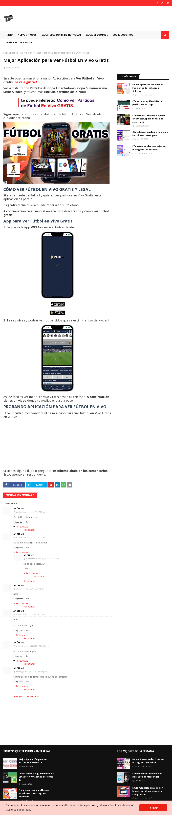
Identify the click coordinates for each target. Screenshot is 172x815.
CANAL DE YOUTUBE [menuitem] (97, 34)
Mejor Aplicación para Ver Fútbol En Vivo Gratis (33, 761)
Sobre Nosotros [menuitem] (123, 34)
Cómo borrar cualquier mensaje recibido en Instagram (150, 133)
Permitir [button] (153, 807)
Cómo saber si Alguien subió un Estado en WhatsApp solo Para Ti (36, 777)
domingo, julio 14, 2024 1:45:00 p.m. (31, 671)
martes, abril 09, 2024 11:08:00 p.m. (31, 537)
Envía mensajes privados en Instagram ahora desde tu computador (147, 791)
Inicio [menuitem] (9, 34)
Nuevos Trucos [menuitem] (27, 34)
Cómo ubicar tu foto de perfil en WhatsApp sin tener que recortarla (148, 119)
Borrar (28, 522)
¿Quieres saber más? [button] (18, 809)
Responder (18, 522)
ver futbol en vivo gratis (31, 52)
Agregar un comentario (26, 696)
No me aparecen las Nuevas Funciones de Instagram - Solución (147, 88)
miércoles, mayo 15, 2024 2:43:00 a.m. (42, 558)
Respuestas (22, 526)
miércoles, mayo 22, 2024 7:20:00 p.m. (32, 646)
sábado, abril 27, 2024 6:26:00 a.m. (31, 614)
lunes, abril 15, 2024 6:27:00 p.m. (30, 588)
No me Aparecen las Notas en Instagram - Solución (148, 761)
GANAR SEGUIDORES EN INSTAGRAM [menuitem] (61, 34)
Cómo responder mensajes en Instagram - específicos (149, 148)
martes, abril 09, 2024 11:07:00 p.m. (31, 512)
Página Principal (10, 52)
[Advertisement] (143, 60)
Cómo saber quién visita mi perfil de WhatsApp (147, 103)
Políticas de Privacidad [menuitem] (20, 42)
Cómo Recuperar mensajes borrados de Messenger (147, 775)
